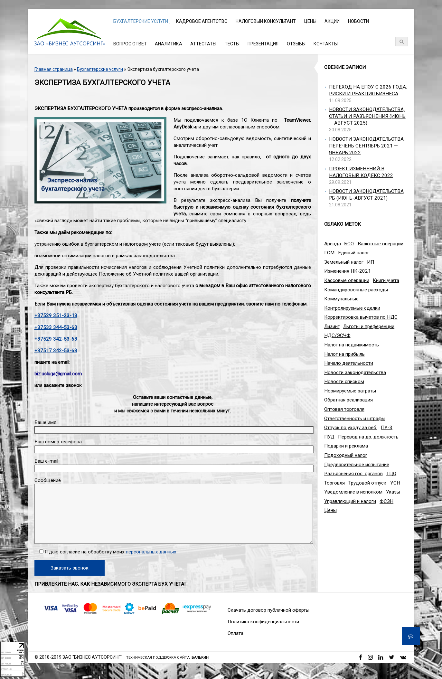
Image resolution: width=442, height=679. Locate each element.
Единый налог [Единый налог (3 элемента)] (353, 253)
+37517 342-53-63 (55, 351)
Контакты (326, 43)
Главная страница (53, 69)
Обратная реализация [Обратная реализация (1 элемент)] (348, 400)
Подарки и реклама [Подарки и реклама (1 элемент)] (346, 446)
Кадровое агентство (202, 21)
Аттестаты (203, 43)
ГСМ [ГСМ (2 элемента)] (329, 253)
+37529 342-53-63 (55, 339)
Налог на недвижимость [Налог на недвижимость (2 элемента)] (351, 345)
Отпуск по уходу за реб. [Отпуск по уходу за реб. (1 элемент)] (350, 427)
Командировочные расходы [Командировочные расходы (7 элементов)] (356, 290)
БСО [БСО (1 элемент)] (349, 244)
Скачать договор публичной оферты (268, 610)
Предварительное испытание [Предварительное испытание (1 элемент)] (356, 464)
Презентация (263, 43)
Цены (310, 21)
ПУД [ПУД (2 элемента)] (329, 437)
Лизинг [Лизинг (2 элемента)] (332, 326)
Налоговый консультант (266, 21)
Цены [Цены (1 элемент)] (330, 510)
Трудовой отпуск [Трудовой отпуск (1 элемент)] (367, 483)
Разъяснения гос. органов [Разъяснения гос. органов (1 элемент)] (353, 473)
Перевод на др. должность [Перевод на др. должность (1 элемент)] (368, 437)
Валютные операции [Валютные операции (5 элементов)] (380, 244)
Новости (358, 21)
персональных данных (151, 552)
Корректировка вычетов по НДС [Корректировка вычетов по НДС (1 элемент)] (361, 317)
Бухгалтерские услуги (140, 21)
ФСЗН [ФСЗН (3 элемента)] (386, 501)
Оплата (235, 633)
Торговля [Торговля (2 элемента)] (334, 483)
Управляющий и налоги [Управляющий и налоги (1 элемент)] (350, 501)
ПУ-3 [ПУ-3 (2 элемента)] (386, 427)
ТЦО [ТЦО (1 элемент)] (391, 473)
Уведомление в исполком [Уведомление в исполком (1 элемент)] (353, 492)
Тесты (232, 43)
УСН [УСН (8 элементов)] (395, 483)
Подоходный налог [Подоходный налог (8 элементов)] (345, 455)
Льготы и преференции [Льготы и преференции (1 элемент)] (368, 326)
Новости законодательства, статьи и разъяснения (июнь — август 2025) (367, 116)
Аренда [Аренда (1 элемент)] (332, 244)
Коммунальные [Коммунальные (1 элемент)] (341, 299)
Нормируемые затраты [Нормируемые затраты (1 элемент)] (350, 391)
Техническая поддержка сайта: (167, 657)
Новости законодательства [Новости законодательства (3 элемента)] (355, 372)
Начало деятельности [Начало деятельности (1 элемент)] (348, 363)
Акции (332, 21)
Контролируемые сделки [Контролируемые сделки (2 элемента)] (352, 308)
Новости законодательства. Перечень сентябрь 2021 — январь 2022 (367, 146)
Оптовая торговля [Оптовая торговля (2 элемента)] (344, 409)
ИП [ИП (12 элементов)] (370, 262)
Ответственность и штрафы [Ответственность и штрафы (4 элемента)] (354, 418)
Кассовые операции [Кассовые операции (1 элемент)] (346, 280)
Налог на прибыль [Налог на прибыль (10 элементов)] (344, 354)
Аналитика (168, 43)
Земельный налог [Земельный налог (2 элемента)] (343, 262)
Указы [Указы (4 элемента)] (393, 492)
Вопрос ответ (130, 43)
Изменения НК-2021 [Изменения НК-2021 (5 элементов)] (347, 271)
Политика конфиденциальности (263, 622)
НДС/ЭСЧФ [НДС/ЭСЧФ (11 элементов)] (337, 335)
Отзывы (296, 43)
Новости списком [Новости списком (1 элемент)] (344, 381)
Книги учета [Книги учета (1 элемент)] (386, 280)
